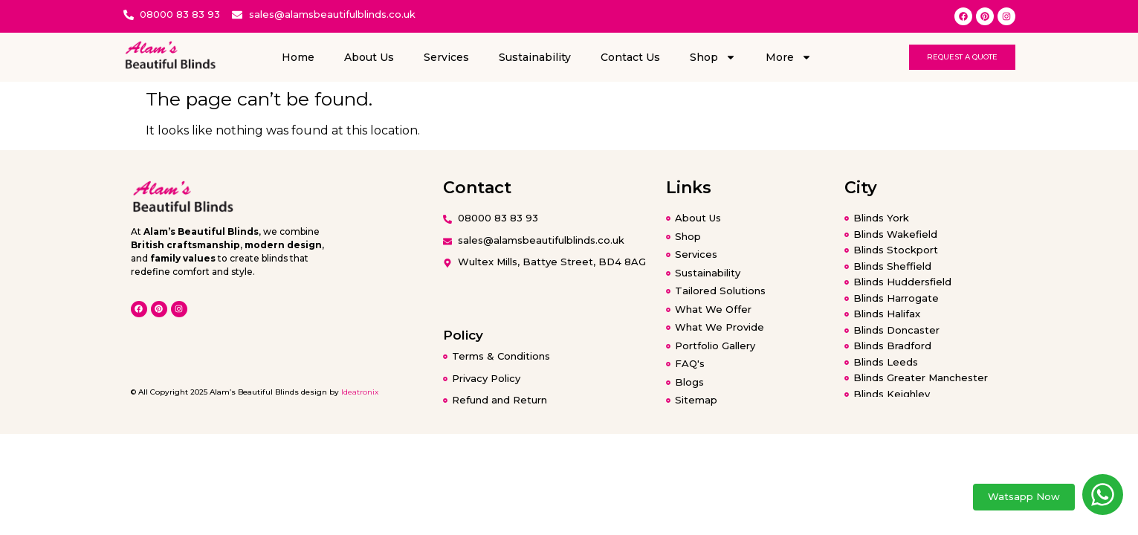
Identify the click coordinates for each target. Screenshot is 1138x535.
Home (298, 57)
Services (446, 57)
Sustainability (535, 57)
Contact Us (630, 57)
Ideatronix (359, 392)
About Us (369, 57)
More (789, 57)
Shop (713, 57)
